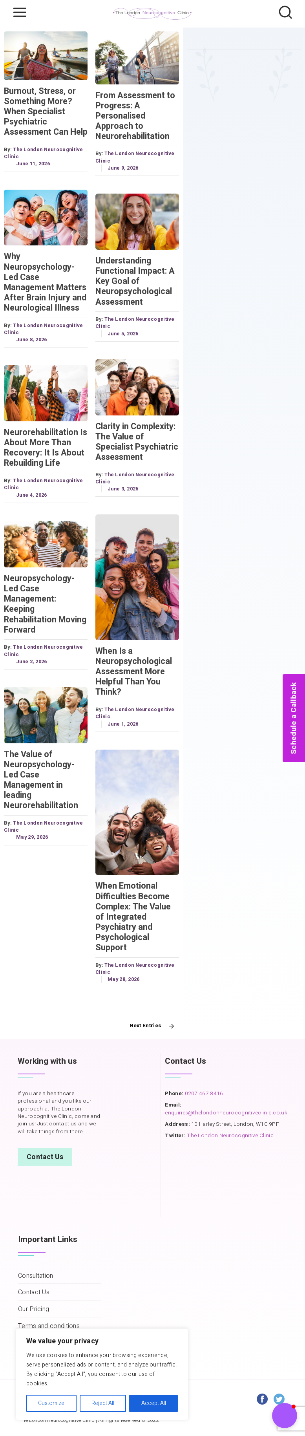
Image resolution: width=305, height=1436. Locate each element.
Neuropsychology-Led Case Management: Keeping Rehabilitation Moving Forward (45, 604)
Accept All (153, 1403)
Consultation (35, 1276)
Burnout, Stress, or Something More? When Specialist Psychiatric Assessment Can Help (46, 111)
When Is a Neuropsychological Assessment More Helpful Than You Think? (133, 671)
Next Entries (146, 1026)
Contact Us (45, 1157)
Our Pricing (33, 1309)
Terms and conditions (49, 1326)
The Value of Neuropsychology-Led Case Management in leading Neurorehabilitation (41, 780)
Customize (51, 1403)
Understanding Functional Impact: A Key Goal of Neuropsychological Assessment (135, 281)
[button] (284, 1415)
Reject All (102, 1403)
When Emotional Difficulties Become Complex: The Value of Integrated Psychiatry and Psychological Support (133, 917)
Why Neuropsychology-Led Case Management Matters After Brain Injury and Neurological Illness (45, 282)
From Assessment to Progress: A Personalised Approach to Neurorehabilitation (135, 116)
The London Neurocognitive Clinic (230, 1136)
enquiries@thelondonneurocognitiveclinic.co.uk (226, 1113)
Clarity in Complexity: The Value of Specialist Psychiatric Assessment (136, 441)
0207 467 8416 (203, 1094)
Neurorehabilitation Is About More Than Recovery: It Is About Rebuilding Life (45, 447)
